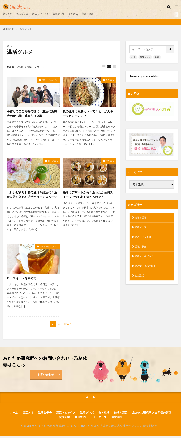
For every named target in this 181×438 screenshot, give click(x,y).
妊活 (133, 57)
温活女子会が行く (50, 80)
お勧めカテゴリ (37, 66)
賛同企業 (64, 418)
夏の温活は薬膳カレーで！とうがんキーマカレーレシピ (88, 114)
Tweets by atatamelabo (144, 76)
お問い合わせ (46, 375)
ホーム (14, 414)
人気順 (21, 66)
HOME (10, 29)
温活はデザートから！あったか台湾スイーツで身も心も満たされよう (88, 195)
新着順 (11, 66)
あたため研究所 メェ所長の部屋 (151, 414)
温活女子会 (25, 14)
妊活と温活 (98, 14)
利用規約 (80, 418)
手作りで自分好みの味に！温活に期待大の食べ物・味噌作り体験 (32, 114)
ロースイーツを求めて (22, 279)
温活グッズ (66, 14)
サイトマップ (98, 418)
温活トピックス (45, 14)
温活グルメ (25, 29)
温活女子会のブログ (49, 248)
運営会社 (116, 418)
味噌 (157, 57)
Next (66, 325)
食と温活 (82, 14)
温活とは (8, 14)
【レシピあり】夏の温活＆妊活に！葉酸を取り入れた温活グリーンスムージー (32, 197)
